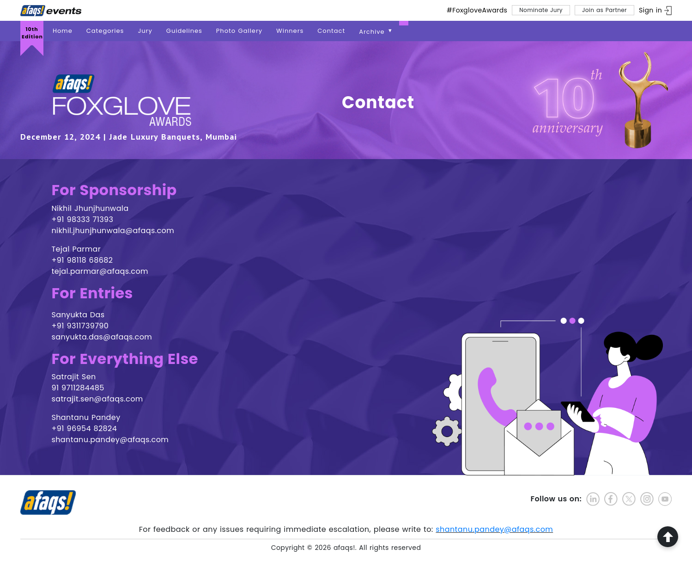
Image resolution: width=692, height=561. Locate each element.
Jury (145, 30)
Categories (105, 30)
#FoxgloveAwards (477, 10)
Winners (290, 30)
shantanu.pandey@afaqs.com (494, 529)
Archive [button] (373, 31)
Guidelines (184, 30)
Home (63, 30)
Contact (331, 30)
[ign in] (655, 10)
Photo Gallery (239, 30)
